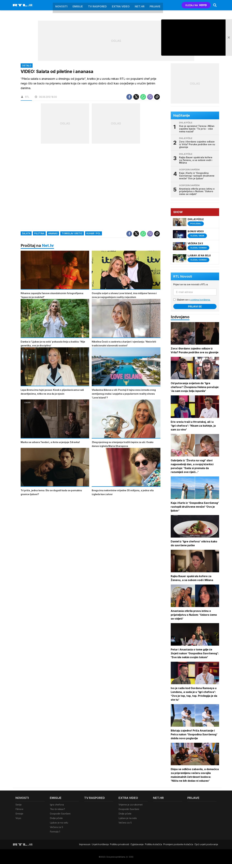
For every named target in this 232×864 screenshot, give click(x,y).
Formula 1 (55, 831)
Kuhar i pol (93, 233)
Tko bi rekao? (57, 808)
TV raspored (97, 5)
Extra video (121, 5)
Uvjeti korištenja (100, 843)
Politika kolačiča (153, 843)
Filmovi (19, 808)
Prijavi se (195, 306)
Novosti (61, 5)
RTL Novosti (182, 276)
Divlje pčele (56, 817)
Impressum (84, 843)
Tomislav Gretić (72, 233)
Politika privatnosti (119, 843)
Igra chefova (57, 804)
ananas (53, 233)
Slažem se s (194, 299)
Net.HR (139, 5)
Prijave (155, 5)
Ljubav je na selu (59, 822)
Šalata (26, 233)
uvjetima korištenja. (200, 299)
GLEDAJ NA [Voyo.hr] (196, 5)
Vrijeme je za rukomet (130, 804)
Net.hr (48, 245)
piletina (39, 233)
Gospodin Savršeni (60, 813)
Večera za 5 (56, 826)
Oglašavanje (137, 843)
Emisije (78, 5)
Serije (18, 804)
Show (178, 212)
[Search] (215, 5)
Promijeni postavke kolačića (178, 843)
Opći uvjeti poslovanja (206, 843)
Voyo (18, 817)
